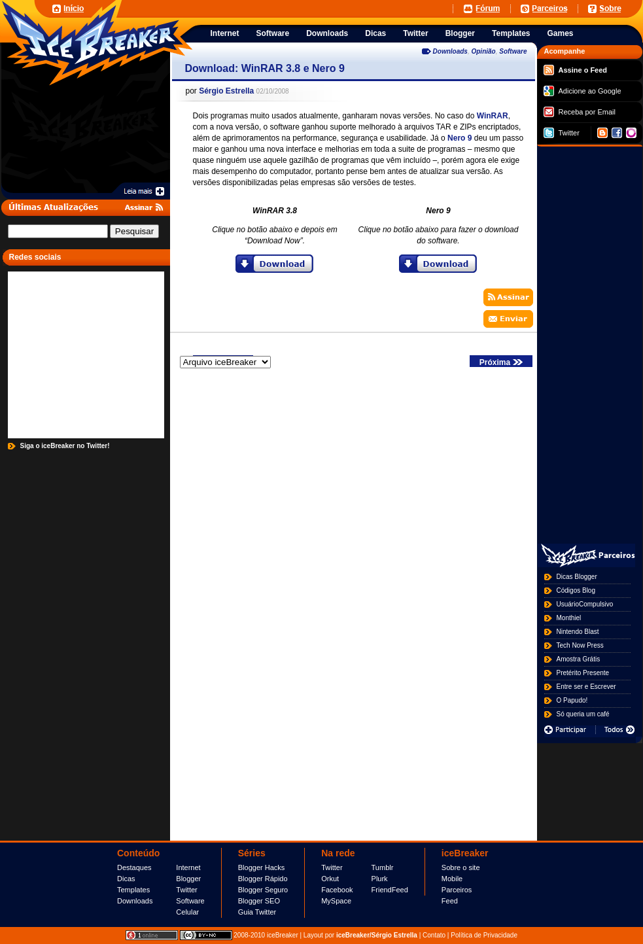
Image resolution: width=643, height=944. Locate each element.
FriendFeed (390, 890)
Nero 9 (459, 138)
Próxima (501, 362)
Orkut (330, 879)
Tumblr (383, 867)
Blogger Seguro (263, 890)
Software (513, 51)
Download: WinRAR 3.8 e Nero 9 (265, 68)
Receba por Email (580, 112)
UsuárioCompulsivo (585, 604)
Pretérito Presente (583, 672)
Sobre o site (461, 867)
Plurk (380, 879)
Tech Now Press (580, 645)
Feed (450, 901)
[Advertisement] (288, 8)
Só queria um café (583, 714)
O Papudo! (572, 700)
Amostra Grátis (578, 659)
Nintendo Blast (578, 631)
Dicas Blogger (577, 576)
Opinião (483, 51)
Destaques (134, 867)
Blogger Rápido (263, 879)
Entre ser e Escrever (586, 686)
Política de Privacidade (484, 935)
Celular (187, 912)
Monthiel (569, 617)
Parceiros (457, 890)
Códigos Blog (576, 590)
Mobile (452, 879)
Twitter (562, 133)
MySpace (336, 901)
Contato (434, 935)
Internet (188, 867)
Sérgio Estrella (226, 91)
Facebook (337, 890)
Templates (133, 890)
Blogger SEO (259, 901)
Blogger (188, 879)
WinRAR (492, 115)
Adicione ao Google (582, 91)
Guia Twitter (257, 912)
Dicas (126, 879)
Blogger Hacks (261, 867)
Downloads (450, 51)
